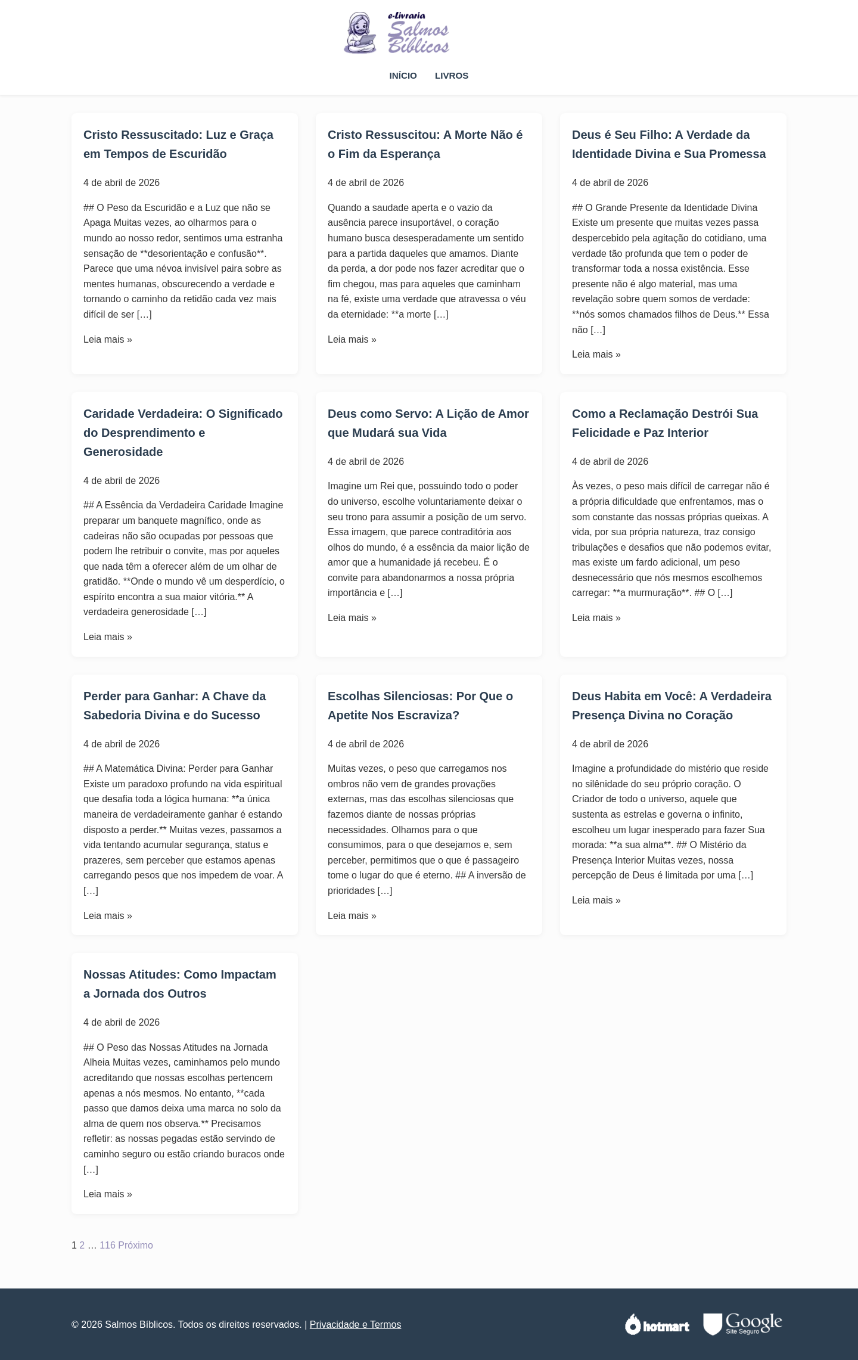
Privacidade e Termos (356, 1324)
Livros (452, 75)
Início (403, 75)
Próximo (135, 1245)
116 (108, 1245)
